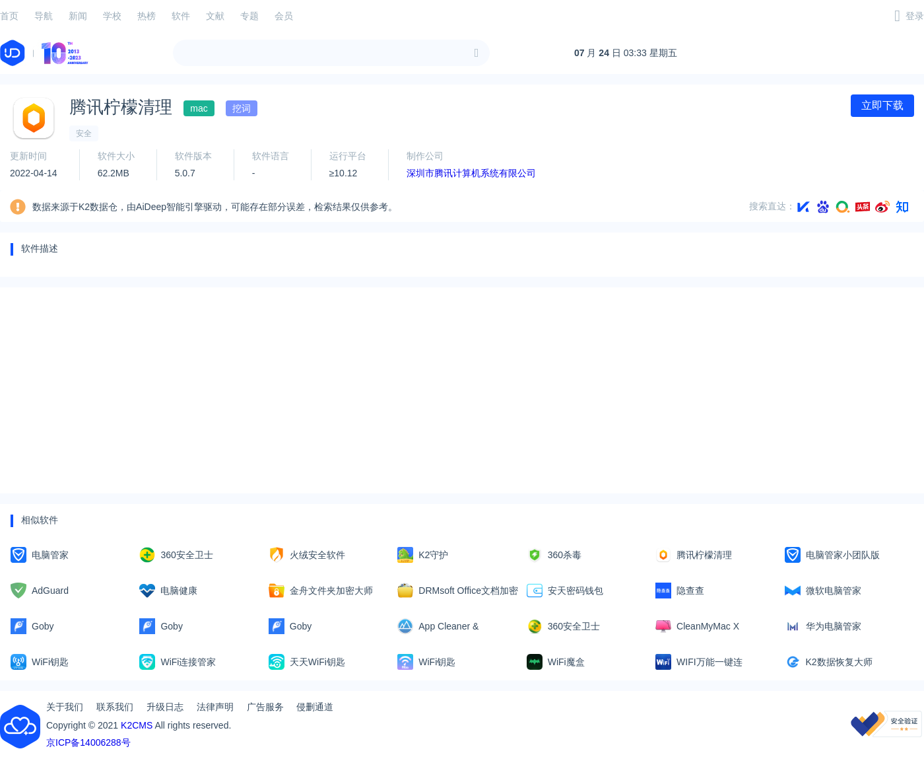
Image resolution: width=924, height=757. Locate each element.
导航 (43, 16)
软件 (181, 16)
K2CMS (136, 725)
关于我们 (64, 707)
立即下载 (882, 105)
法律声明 (215, 707)
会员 (284, 16)
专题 (249, 16)
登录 (915, 16)
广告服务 (265, 707)
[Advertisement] (407, 390)
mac (198, 108)
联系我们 (114, 707)
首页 (9, 16)
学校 (112, 16)
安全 (84, 133)
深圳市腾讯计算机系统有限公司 (471, 173)
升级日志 (165, 707)
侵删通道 (314, 707)
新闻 (78, 16)
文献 (215, 16)
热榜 (146, 16)
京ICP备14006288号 (88, 742)
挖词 (241, 108)
